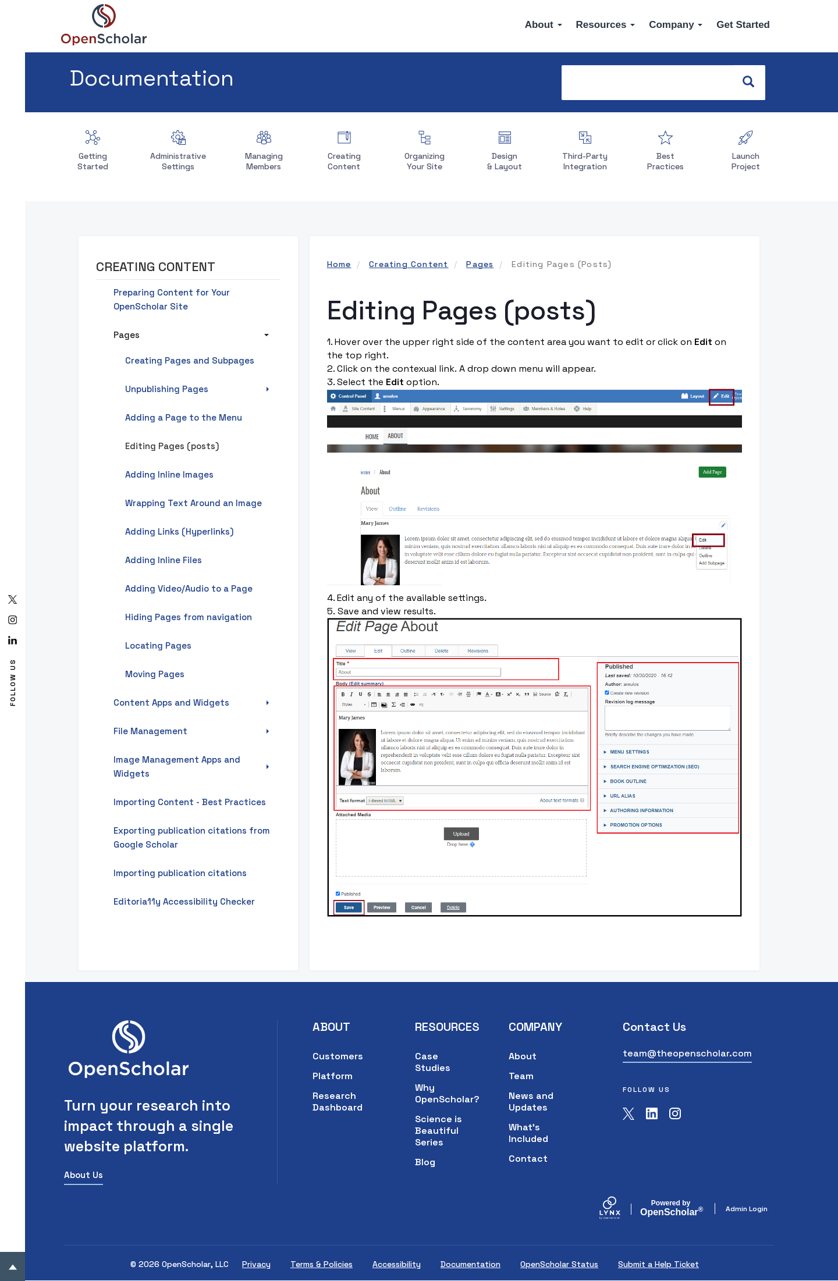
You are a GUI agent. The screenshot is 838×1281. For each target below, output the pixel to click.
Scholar (670, 1208)
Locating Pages (158, 645)
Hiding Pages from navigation (188, 616)
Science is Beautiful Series (438, 1130)
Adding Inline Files (163, 559)
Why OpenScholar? (444, 1093)
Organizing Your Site (424, 161)
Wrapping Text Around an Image (193, 502)
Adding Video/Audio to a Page (189, 588)
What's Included (528, 1133)
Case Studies (432, 1062)
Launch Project (746, 161)
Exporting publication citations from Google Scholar (191, 837)
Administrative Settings (178, 161)
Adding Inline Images (169, 474)
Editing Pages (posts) (172, 445)
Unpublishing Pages (166, 388)
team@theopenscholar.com (687, 1053)
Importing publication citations (180, 872)
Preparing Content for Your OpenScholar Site (171, 299)
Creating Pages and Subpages (189, 360)
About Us (83, 1174)
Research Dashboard (338, 1101)
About (543, 24)
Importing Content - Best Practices (189, 801)
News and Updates (531, 1101)
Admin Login (747, 1209)
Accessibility (396, 1264)
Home (339, 264)
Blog (425, 1162)
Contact (528, 1158)
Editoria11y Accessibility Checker (184, 901)
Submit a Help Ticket (658, 1264)
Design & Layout (504, 161)
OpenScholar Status (559, 1264)
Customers (338, 1056)
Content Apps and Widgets (171, 702)
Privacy (256, 1264)
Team (521, 1076)
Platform (333, 1076)
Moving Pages (154, 673)
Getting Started (92, 161)
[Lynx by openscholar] (619, 1209)
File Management (150, 730)
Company (675, 24)
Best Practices (665, 161)
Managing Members (264, 161)
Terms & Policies (321, 1264)
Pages (479, 264)
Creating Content (344, 161)
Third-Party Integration (585, 161)
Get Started (743, 24)
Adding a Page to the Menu (183, 417)
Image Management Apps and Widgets (176, 766)
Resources (605, 24)
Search (754, 82)
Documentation (152, 78)
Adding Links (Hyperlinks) (179, 531)
